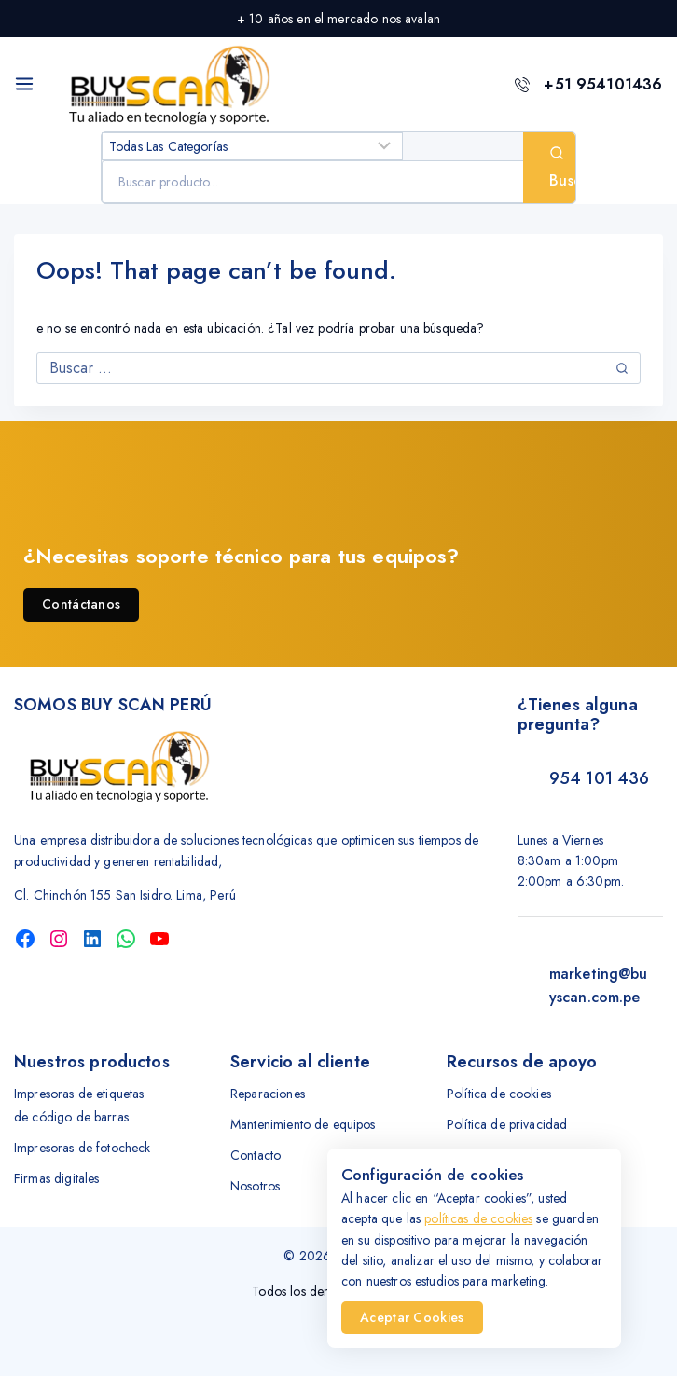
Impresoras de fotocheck (82, 1147)
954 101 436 (599, 778)
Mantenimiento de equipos (303, 1124)
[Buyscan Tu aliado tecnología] (169, 84)
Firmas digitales (56, 1178)
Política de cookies (499, 1093)
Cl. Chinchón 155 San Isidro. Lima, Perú (125, 895)
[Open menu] (24, 84)
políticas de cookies (478, 1218)
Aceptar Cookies (412, 1317)
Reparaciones (267, 1093)
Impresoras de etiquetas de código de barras (79, 1105)
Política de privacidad (507, 1124)
